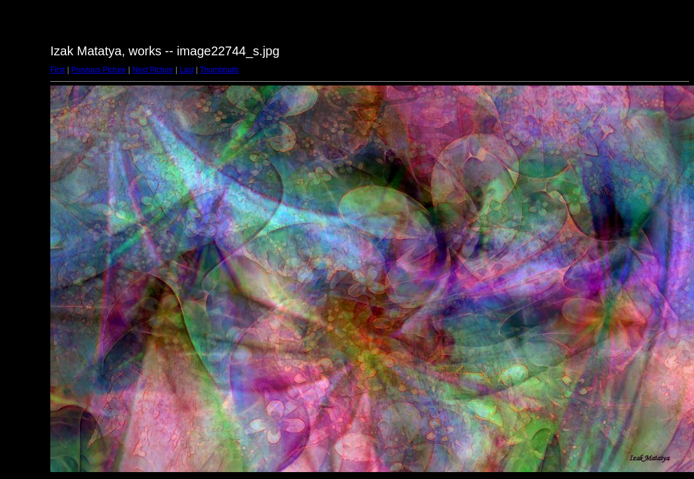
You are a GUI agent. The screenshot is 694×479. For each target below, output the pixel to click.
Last (186, 69)
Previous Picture (98, 69)
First (57, 69)
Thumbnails (219, 69)
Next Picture (152, 69)
